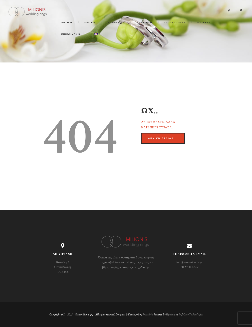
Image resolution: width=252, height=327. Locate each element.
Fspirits (170, 314)
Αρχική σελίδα (161, 138)
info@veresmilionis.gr (189, 262)
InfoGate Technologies (191, 314)
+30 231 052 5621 (189, 267)
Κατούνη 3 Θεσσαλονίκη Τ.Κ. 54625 (62, 267)
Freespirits (148, 314)
